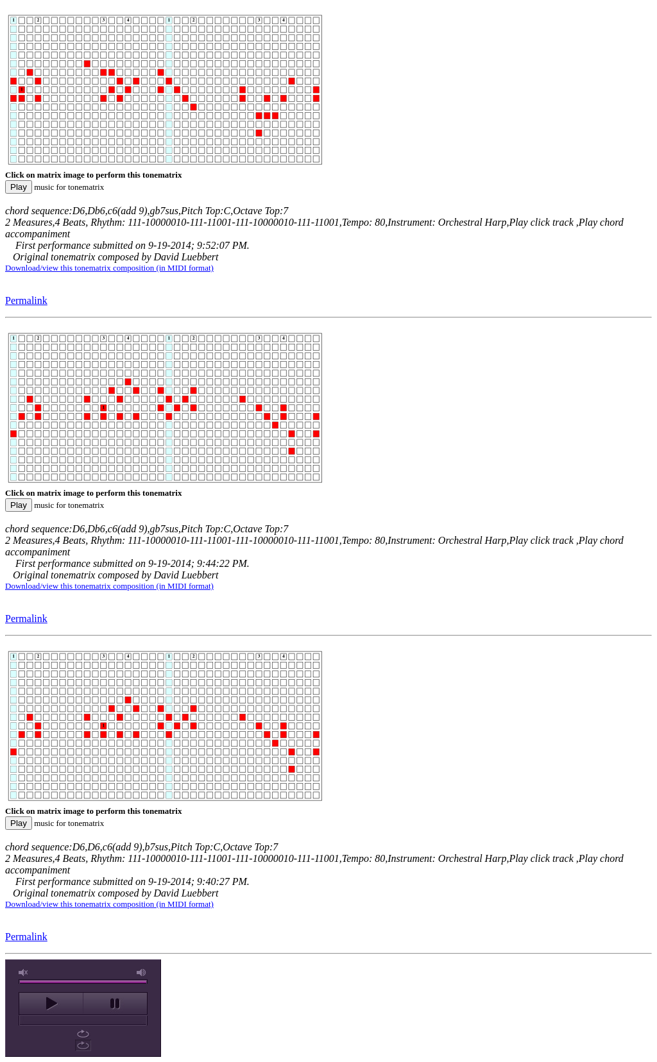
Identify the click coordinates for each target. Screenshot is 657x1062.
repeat (83, 1034)
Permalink (26, 300)
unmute (24, 972)
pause (115, 1004)
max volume (142, 972)
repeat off (83, 1045)
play (51, 1004)
